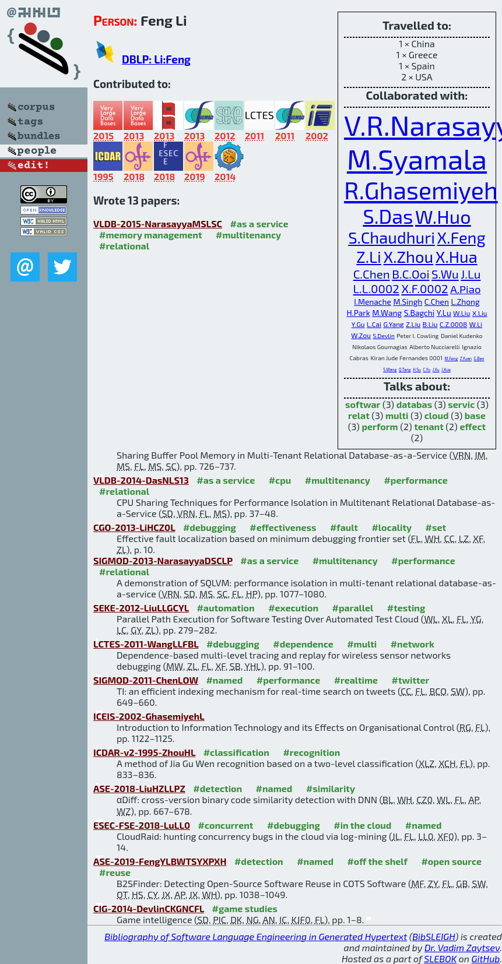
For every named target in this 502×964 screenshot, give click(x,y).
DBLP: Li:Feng (156, 59)
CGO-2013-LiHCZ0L (134, 527)
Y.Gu (358, 324)
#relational (124, 245)
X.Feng (461, 237)
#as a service (259, 223)
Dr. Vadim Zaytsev (462, 947)
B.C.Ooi (410, 273)
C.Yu (426, 369)
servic (461, 404)
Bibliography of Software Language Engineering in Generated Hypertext (255, 936)
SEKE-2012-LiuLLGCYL (141, 607)
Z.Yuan (466, 358)
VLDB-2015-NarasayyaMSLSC (157, 223)
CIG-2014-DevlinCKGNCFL (148, 908)
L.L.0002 (376, 288)
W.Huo (443, 216)
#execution (293, 607)
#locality (391, 527)
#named (224, 679)
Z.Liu (413, 324)
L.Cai (374, 324)
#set (436, 527)
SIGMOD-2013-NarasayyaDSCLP (163, 560)
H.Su (417, 369)
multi (397, 415)
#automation (225, 607)
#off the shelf (377, 861)
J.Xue (446, 369)
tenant (429, 426)
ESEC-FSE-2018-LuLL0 (141, 825)
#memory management (150, 234)
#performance (415, 479)
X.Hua (457, 256)
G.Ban (479, 358)
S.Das (388, 216)
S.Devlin (383, 335)
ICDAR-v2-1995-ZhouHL (144, 752)
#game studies (245, 908)
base (475, 415)
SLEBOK (440, 958)
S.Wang (389, 369)
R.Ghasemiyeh (421, 189)
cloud (436, 415)
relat (359, 415)
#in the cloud (362, 825)
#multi (362, 643)
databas (414, 404)
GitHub (486, 958)
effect (472, 426)
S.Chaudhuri (391, 237)
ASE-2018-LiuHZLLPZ (139, 788)
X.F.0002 (424, 288)
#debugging (209, 527)
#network (412, 643)
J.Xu (436, 369)
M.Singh (407, 302)
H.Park (358, 313)
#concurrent (226, 825)
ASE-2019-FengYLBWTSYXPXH (159, 861)
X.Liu (479, 313)
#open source (451, 861)
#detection (217, 788)
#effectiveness (283, 527)
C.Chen (371, 273)
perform (379, 426)
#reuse (115, 872)
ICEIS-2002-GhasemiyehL (149, 716)
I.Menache (372, 302)
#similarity (330, 788)
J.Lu (470, 273)
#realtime (356, 679)
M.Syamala (417, 158)
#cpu (280, 479)
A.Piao (465, 288)
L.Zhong (465, 302)
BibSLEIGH (433, 936)
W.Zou (361, 335)
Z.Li (368, 256)
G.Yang (393, 324)
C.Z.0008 (453, 324)
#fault (344, 527)
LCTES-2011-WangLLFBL (145, 643)
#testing (406, 607)
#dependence (303, 643)
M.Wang (387, 313)
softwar (362, 404)
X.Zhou (409, 256)
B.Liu (430, 324)
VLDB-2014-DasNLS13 (141, 479)
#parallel (353, 607)
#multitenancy (248, 234)
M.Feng (451, 358)
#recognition (311, 752)
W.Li (475, 324)
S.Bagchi (419, 313)
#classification (236, 752)
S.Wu (445, 273)
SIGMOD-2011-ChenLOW (145, 679)
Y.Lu (444, 313)
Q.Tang (405, 369)
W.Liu (461, 313)
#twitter (410, 679)
